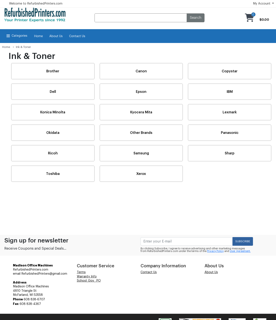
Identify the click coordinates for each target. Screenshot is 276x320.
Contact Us (77, 36)
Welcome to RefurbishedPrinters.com (35, 3)
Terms (81, 272)
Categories (16, 35)
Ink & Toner (23, 47)
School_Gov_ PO (89, 280)
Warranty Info (87, 276)
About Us (56, 36)
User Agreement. (240, 251)
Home (38, 36)
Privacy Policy (215, 251)
